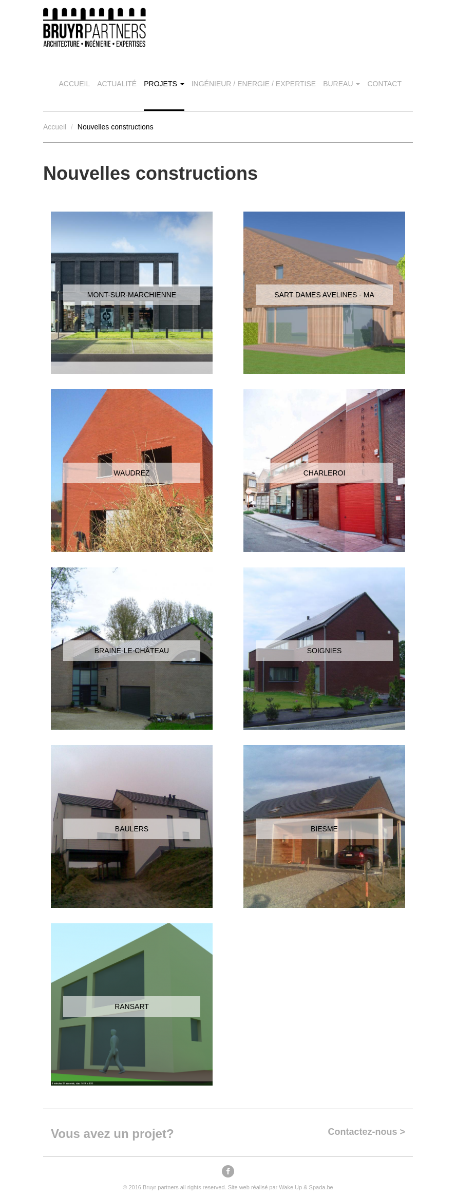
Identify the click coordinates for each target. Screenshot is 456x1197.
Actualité (117, 84)
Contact (384, 84)
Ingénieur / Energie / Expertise (254, 84)
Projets (164, 84)
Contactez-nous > (366, 1132)
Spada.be (321, 1187)
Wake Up (290, 1187)
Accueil (74, 84)
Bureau (341, 84)
